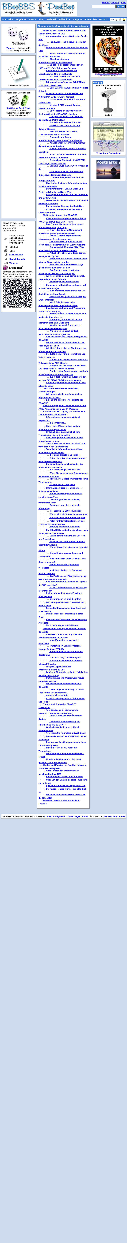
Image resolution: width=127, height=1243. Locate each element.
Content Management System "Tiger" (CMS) (66, 816)
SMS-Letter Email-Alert (18, 108)
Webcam (13, 263)
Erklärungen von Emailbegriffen (65, 599)
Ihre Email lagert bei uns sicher (64, 455)
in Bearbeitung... (57, 423)
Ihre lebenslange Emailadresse (64, 470)
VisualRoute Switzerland (108, 153)
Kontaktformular (17, 259)
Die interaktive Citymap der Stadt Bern (65, 206)
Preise (32, 19)
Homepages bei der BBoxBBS (64, 281)
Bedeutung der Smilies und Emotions (64, 776)
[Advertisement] (18, 169)
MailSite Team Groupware (62, 484)
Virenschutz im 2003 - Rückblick (65, 511)
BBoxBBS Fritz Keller (114, 816)
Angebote (20, 19)
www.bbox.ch (16, 254)
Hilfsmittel (65, 19)
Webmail (51, 19)
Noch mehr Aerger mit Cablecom (62, 625)
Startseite (7, 19)
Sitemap (115, 2)
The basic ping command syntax (65, 657)
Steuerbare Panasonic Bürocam (65, 122)
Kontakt (105, 2)
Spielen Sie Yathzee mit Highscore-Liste (65, 785)
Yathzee (10, 48)
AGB (123, 2)
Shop (41, 19)
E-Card (103, 19)
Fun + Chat (90, 19)
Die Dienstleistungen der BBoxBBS (60, 215)
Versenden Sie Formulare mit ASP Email (66, 733)
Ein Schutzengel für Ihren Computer (67, 517)
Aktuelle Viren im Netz (57, 695)
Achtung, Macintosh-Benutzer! (64, 526)
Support (77, 19)
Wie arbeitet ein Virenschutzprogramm (68, 514)
